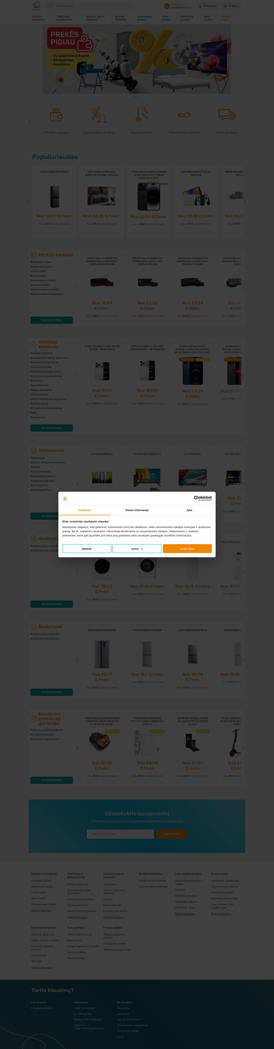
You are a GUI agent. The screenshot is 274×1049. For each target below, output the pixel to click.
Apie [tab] (189, 509)
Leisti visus (187, 548)
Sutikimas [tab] (84, 509)
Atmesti (87, 548)
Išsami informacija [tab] (137, 509)
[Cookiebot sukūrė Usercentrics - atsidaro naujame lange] (196, 498)
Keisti (137, 548)
